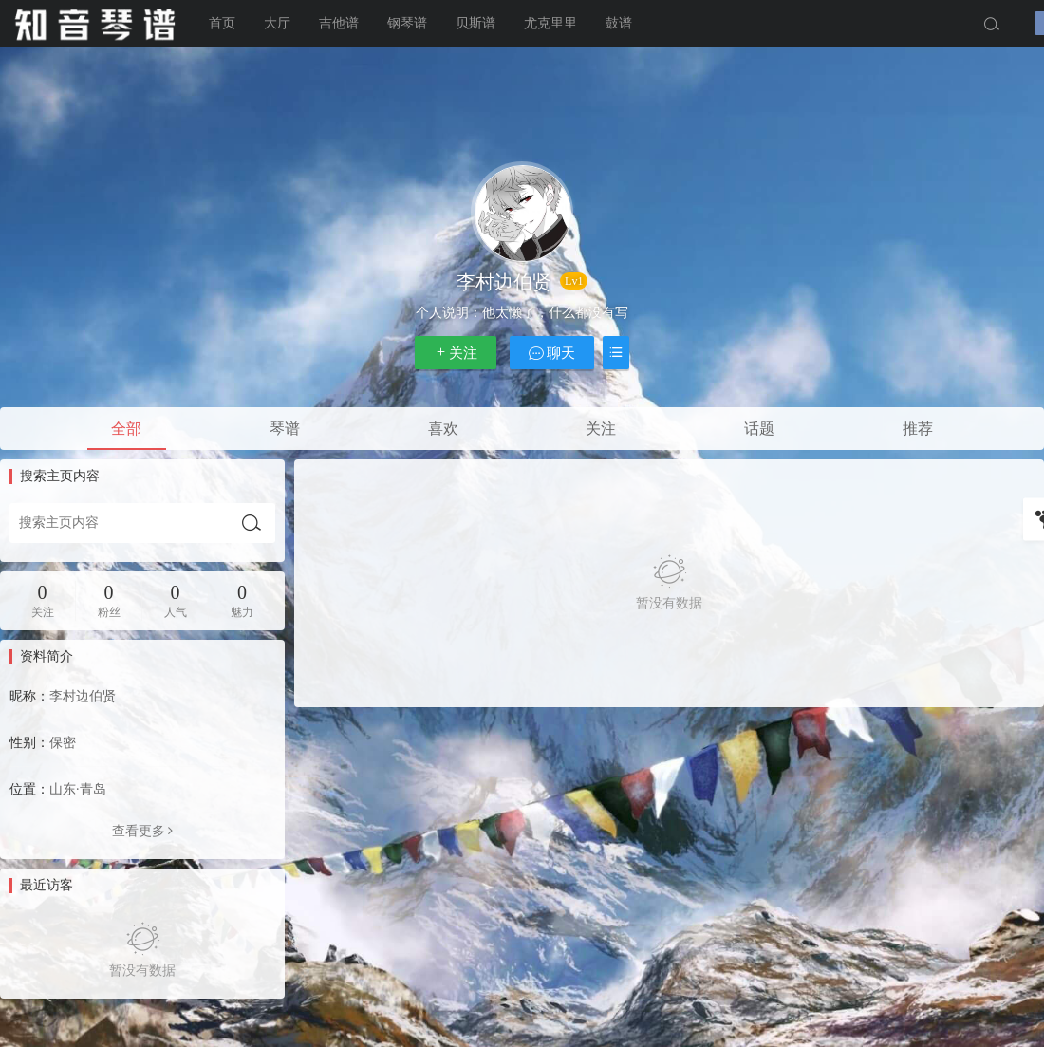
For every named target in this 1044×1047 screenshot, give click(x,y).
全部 (126, 429)
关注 (455, 353)
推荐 (918, 429)
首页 (222, 23)
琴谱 (285, 429)
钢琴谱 (407, 23)
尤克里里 (550, 23)
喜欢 (443, 429)
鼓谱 (619, 23)
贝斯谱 (475, 23)
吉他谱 (339, 23)
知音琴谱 (95, 23)
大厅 (277, 23)
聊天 (552, 353)
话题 (759, 429)
